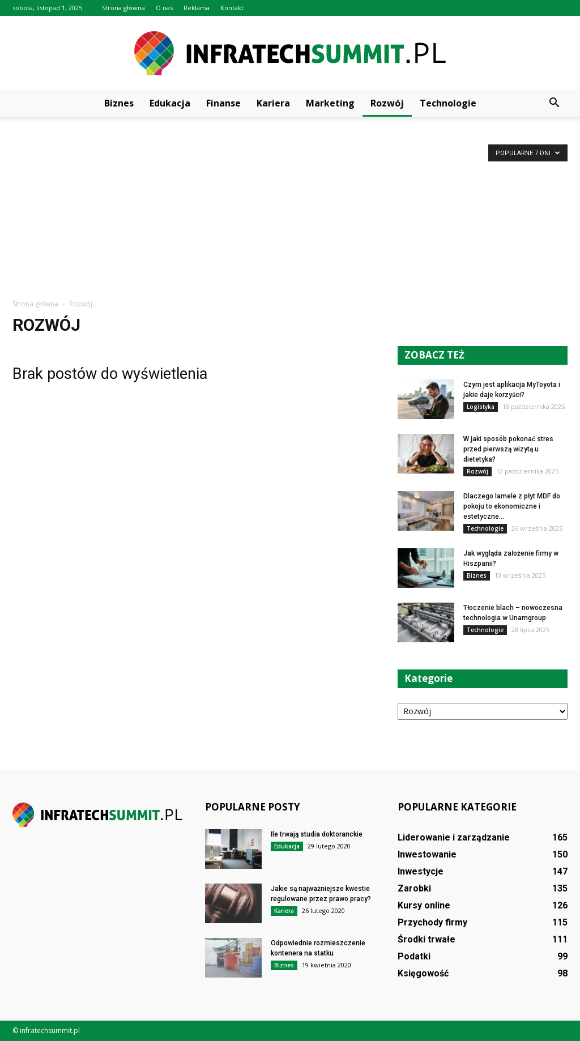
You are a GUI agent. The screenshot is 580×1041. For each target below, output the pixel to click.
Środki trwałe (426, 939)
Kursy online (424, 905)
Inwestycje (420, 871)
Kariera (273, 103)
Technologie (448, 103)
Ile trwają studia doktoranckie (316, 834)
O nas (164, 7)
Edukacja (170, 103)
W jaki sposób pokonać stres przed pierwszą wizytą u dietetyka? (508, 449)
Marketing (330, 103)
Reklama (197, 7)
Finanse (223, 103)
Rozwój (387, 103)
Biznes (119, 103)
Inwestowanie (427, 854)
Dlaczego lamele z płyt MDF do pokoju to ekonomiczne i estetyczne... (511, 506)
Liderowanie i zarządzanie (454, 837)
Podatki (414, 956)
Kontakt (232, 7)
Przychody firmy (432, 922)
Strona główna (123, 7)
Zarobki (414, 888)
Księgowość (423, 973)
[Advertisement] (290, 213)
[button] (554, 103)
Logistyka (480, 407)
